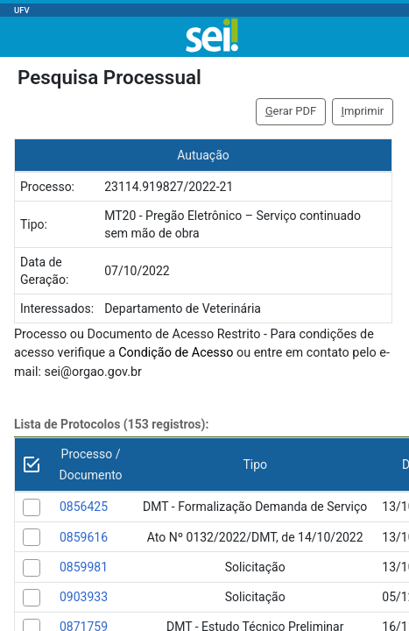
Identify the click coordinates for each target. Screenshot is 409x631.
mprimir (362, 110)
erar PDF (291, 110)
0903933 (84, 597)
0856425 (84, 507)
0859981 (84, 567)
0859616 (84, 537)
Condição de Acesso (175, 352)
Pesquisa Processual (109, 77)
